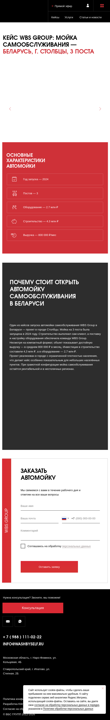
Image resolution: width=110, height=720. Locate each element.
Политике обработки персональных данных (68, 708)
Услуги (69, 17)
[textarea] (60, 533)
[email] (40, 518)
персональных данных (76, 546)
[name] (60, 505)
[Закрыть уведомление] (103, 688)
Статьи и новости (90, 17)
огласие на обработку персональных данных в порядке (67, 705)
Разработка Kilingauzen (17, 703)
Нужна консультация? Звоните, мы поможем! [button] (31, 597)
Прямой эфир (63, 6)
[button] (102, 6)
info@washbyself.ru (23, 644)
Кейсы (55, 17)
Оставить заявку (49, 566)
